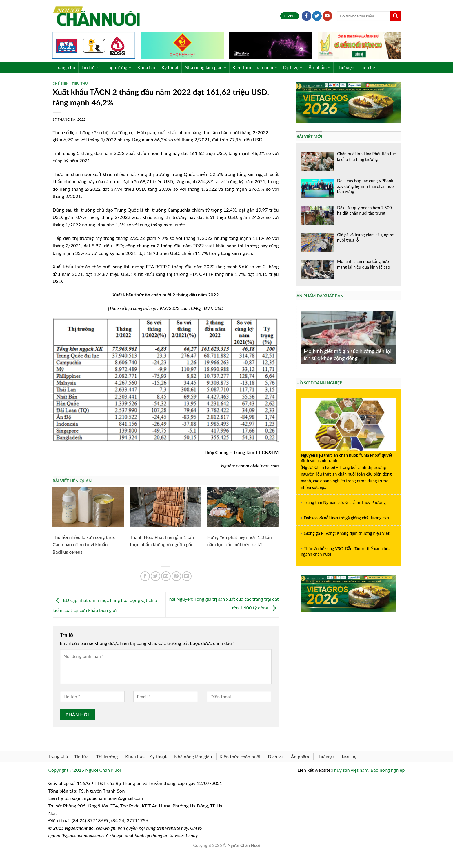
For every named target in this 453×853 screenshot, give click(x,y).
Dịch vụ (293, 67)
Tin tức (90, 67)
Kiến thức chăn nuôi (254, 67)
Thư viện (345, 67)
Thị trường (118, 67)
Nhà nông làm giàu (205, 67)
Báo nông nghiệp (387, 770)
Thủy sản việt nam (350, 770)
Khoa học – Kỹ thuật (158, 67)
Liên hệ (367, 67)
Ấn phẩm (319, 67)
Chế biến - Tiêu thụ (70, 83)
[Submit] (395, 16)
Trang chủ (65, 67)
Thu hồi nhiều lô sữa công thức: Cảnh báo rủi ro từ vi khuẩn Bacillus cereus (84, 544)
